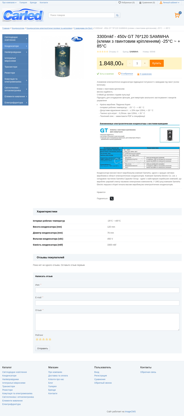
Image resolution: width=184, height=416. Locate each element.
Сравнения (99, 379)
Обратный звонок (103, 383)
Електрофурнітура (11, 404)
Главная (6, 28)
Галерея (23, 3)
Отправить (42, 348)
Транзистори (8, 386)
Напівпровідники (10, 379)
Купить (156, 63)
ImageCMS (130, 411)
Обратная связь (148, 372)
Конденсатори (18, 28)
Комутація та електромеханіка (17, 393)
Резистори (7, 390)
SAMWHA (134, 52)
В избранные (127, 74)
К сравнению (146, 74)
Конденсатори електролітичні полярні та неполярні (49, 28)
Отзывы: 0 (113, 52)
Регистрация (100, 375)
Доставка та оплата (58, 375)
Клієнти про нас (56, 379)
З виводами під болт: (83, 28)
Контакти (44, 3)
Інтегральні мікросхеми (13, 383)
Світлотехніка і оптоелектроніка (18, 397)
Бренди (33, 3)
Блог (50, 383)
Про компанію (9, 3)
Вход (96, 372)
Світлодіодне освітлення (14, 372)
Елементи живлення (12, 400)
